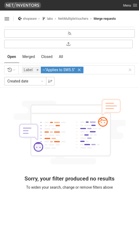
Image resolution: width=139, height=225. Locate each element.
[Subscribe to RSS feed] (69, 33)
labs (47, 19)
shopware (27, 19)
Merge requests (105, 19)
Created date (25, 81)
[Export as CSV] (68, 44)
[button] (53, 70)
